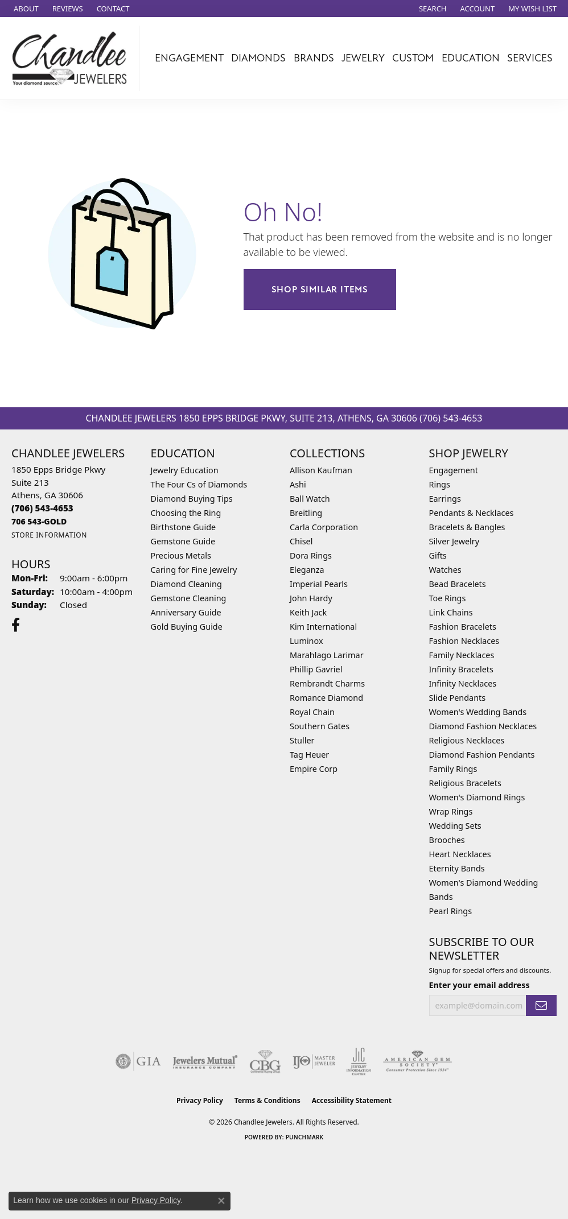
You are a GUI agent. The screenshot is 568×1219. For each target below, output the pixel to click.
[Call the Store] (42, 508)
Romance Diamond (326, 697)
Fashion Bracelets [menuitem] (462, 626)
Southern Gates (319, 726)
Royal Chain (312, 711)
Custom (413, 58)
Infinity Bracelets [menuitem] (461, 669)
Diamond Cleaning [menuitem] (186, 583)
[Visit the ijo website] (314, 1061)
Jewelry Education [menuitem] (185, 470)
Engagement (189, 58)
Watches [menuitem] (445, 569)
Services (530, 58)
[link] (25, 8)
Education (471, 58)
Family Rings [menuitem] (453, 768)
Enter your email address (479, 985)
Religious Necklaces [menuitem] (467, 740)
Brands (314, 58)
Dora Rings (311, 555)
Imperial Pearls (319, 583)
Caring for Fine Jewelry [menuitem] (194, 569)
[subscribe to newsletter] (541, 1005)
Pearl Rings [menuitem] (450, 911)
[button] (432, 8)
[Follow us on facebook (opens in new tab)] (15, 625)
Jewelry (363, 58)
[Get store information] (49, 535)
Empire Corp (313, 768)
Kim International (323, 626)
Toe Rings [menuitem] (447, 598)
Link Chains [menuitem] (451, 612)
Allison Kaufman (321, 470)
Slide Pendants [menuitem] (457, 697)
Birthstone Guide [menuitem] (183, 527)
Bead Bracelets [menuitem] (457, 583)
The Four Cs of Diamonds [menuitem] (199, 484)
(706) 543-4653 (450, 418)
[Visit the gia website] (138, 1061)
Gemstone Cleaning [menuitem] (189, 598)
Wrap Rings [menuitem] (451, 811)
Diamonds (258, 58)
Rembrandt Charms (327, 683)
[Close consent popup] (221, 1200)
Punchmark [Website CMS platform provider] (305, 1137)
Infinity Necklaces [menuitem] (463, 683)
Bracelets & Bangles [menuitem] (467, 527)
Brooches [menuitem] (447, 839)
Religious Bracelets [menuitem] (465, 783)
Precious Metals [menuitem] (181, 555)
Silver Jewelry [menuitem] (454, 541)
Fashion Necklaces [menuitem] (464, 640)
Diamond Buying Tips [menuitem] (192, 498)
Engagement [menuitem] (453, 470)
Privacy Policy (199, 1100)
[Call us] (39, 521)
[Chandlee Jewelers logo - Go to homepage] (72, 58)
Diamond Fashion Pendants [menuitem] (482, 754)
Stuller (302, 740)
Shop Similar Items (319, 289)
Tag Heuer (309, 754)
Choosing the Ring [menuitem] (186, 512)
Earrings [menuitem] (445, 498)
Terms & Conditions (267, 1100)
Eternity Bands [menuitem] (457, 868)
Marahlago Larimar (327, 655)
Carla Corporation (324, 527)
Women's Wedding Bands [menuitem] (478, 711)
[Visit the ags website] (417, 1061)
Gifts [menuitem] (438, 555)
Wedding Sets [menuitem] (455, 825)
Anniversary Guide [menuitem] (186, 612)
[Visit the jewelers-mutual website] (205, 1061)
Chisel (301, 541)
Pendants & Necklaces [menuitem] (471, 512)
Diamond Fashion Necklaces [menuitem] (483, 726)
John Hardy (311, 598)
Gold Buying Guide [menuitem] (187, 626)
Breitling (306, 512)
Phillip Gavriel (316, 669)
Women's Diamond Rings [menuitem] (477, 797)
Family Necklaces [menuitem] (462, 655)
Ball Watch (310, 498)
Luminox (306, 640)
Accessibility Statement (352, 1100)
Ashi (298, 484)
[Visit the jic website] (359, 1061)
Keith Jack (308, 612)
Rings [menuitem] (439, 484)
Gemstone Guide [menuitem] (183, 541)
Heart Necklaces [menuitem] (460, 854)
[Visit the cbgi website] (265, 1061)
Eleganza (307, 569)
